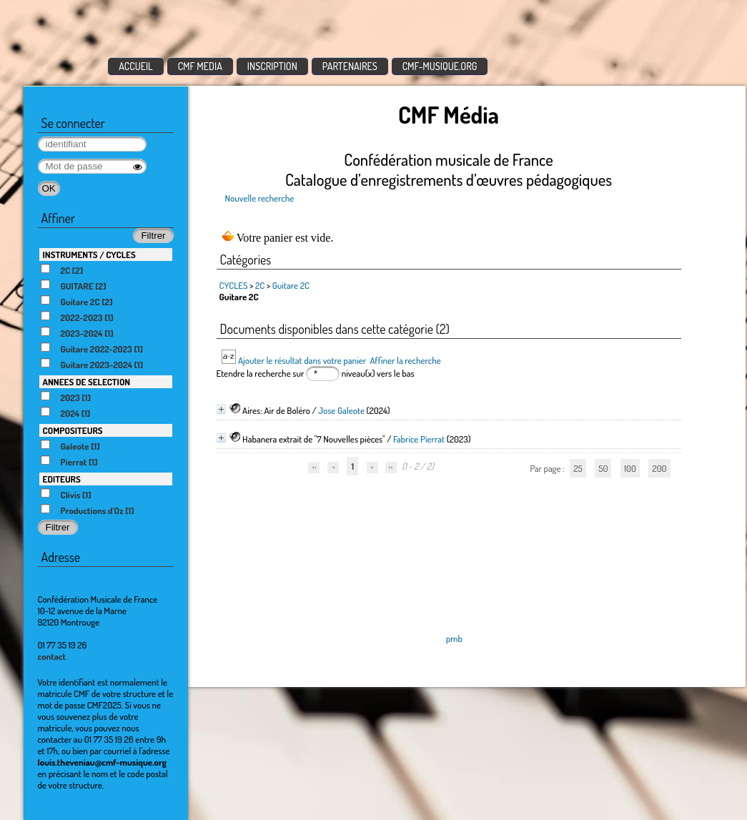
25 (577, 468)
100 (630, 468)
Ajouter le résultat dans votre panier (302, 360)
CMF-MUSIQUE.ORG (440, 66)
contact (52, 656)
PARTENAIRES (349, 66)
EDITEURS (62, 479)
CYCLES (233, 285)
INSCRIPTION (272, 66)
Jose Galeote (341, 410)
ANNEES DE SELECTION (87, 381)
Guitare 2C (291, 285)
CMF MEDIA (200, 66)
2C (259, 285)
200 (659, 468)
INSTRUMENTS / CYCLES (89, 254)
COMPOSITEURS (73, 430)
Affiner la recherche (405, 360)
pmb (454, 638)
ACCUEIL (136, 66)
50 (603, 468)
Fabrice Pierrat (419, 439)
